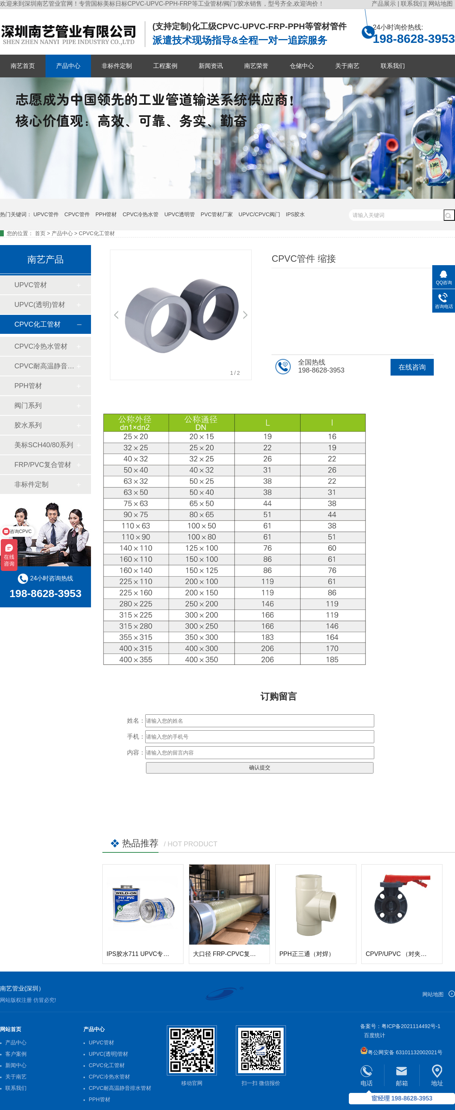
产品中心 (68, 66)
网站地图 (440, 3)
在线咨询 (412, 367)
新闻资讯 (211, 66)
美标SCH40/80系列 (43, 445)
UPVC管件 (46, 214)
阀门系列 (28, 405)
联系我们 (413, 3)
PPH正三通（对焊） (306, 954)
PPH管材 (106, 214)
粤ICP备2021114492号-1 (411, 1026)
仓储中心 (302, 66)
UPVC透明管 (179, 214)
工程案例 (165, 66)
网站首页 (10, 1029)
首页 (40, 233)
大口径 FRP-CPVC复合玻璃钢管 (236, 954)
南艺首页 (23, 66)
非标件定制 (117, 66)
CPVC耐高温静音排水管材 (45, 366)
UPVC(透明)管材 (39, 304)
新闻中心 (16, 1065)
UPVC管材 (30, 285)
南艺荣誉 (256, 66)
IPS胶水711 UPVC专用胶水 (144, 954)
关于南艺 (347, 66)
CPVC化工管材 (97, 233)
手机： (136, 736)
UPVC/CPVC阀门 (259, 214)
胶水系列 (28, 425)
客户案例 (16, 1054)
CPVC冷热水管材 (40, 346)
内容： (136, 752)
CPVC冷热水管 (141, 214)
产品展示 (384, 3)
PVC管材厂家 (217, 214)
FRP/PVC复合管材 (42, 465)
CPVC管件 (77, 214)
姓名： (136, 720)
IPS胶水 (295, 214)
